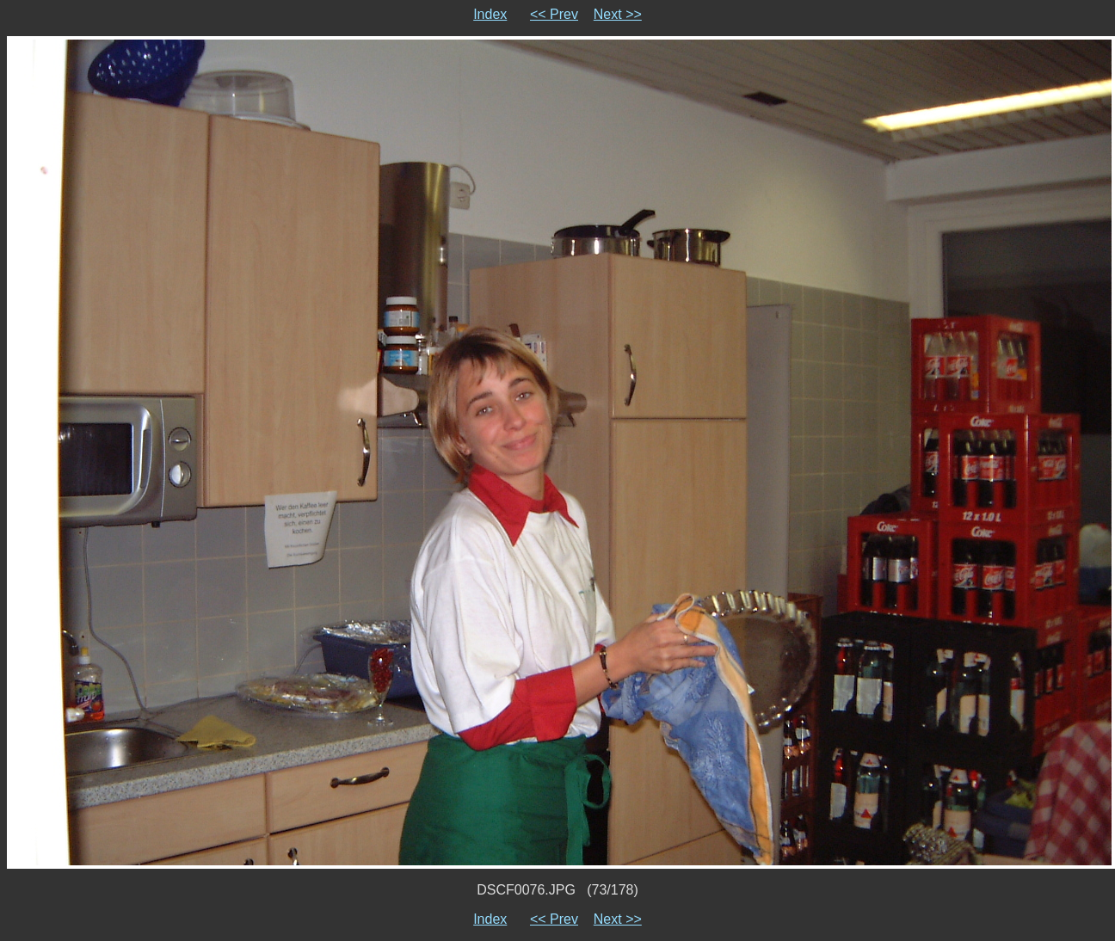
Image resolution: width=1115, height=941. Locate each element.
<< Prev (554, 14)
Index (490, 14)
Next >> (618, 14)
